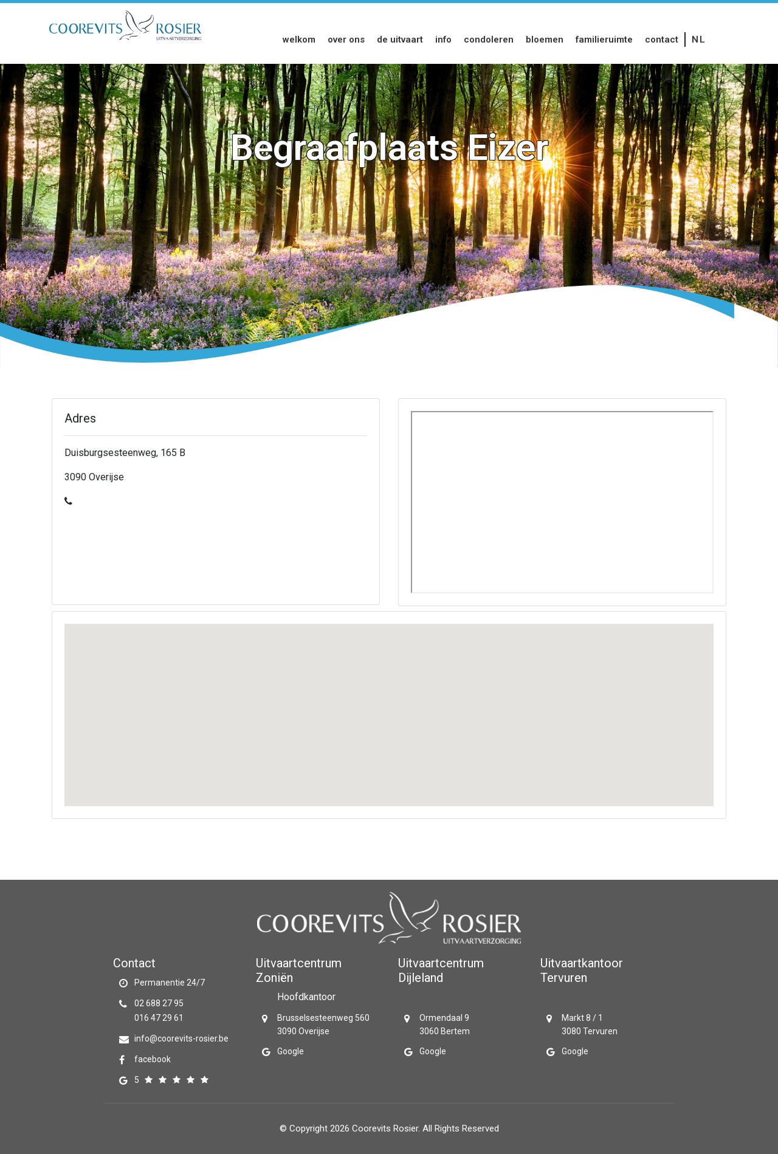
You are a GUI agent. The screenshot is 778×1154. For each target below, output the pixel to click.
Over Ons (346, 39)
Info (443, 39)
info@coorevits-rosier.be (181, 1038)
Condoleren (489, 39)
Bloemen (544, 39)
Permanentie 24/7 (169, 982)
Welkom (299, 39)
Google (290, 1051)
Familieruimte (604, 39)
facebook (152, 1059)
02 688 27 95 (159, 1003)
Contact (661, 39)
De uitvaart (400, 39)
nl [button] (699, 39)
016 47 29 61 (159, 1018)
